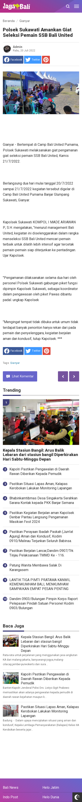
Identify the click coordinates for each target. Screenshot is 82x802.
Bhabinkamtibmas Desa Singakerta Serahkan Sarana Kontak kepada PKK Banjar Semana (43, 500)
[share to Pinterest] (46, 60)
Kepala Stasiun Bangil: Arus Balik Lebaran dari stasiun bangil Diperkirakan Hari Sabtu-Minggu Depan (40, 455)
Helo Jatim (50, 787)
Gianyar (15, 363)
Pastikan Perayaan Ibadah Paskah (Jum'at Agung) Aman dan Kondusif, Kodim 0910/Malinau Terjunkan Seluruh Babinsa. (41, 536)
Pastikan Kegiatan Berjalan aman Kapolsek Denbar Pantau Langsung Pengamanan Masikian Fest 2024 (41, 517)
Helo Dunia (50, 797)
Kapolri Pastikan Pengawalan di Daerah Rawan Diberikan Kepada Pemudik (39, 471)
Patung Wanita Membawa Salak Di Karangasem (35, 567)
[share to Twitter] (32, 60)
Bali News (10, 787)
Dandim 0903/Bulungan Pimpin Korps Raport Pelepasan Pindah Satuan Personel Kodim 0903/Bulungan (43, 603)
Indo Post (10, 797)
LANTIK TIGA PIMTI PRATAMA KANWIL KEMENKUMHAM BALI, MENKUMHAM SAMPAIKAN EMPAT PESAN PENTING (39, 584)
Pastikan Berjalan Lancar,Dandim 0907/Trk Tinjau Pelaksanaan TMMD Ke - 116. (41, 553)
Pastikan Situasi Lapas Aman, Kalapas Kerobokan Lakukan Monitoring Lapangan (40, 486)
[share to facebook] (13, 60)
